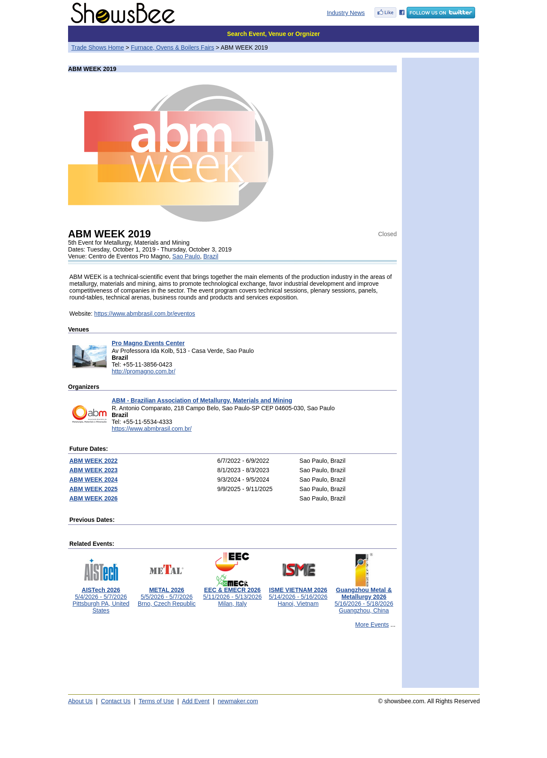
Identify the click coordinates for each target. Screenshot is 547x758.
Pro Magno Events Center (148, 343)
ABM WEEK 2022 (93, 460)
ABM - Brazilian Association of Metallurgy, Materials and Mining (202, 400)
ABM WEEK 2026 (93, 498)
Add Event (196, 701)
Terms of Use (156, 701)
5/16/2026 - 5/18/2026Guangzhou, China (364, 597)
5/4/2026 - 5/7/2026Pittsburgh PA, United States (100, 597)
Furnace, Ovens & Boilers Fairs (172, 47)
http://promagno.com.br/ (143, 371)
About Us (80, 701)
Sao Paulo (186, 256)
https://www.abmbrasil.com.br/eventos (144, 313)
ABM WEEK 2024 (93, 479)
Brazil (210, 256)
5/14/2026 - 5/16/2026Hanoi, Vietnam (298, 594)
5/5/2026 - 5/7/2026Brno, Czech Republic (167, 594)
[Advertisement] (232, 662)
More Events (372, 624)
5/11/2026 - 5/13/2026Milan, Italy (232, 594)
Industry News (346, 12)
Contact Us (116, 701)
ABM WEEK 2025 (93, 489)
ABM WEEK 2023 (93, 470)
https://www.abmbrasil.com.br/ (152, 428)
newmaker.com (238, 701)
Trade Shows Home (97, 47)
